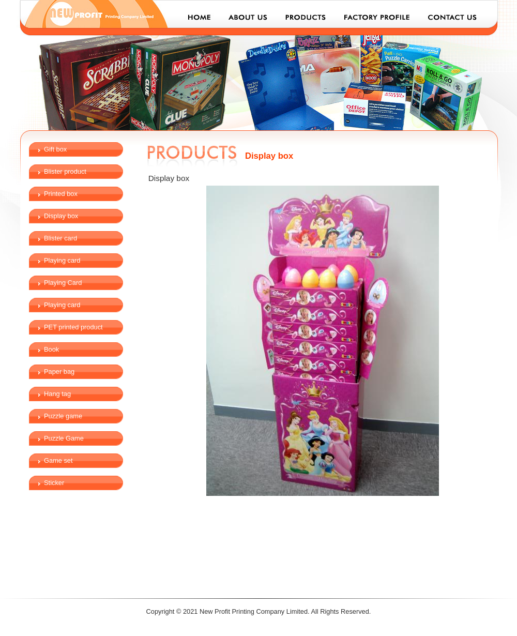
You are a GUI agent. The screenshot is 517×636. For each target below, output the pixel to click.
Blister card (60, 238)
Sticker (54, 483)
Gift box (55, 149)
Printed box (61, 194)
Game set (58, 460)
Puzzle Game (64, 438)
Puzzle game (63, 416)
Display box (61, 216)
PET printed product (73, 327)
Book (51, 349)
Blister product (65, 171)
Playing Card (63, 282)
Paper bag (59, 371)
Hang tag (57, 394)
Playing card (62, 260)
